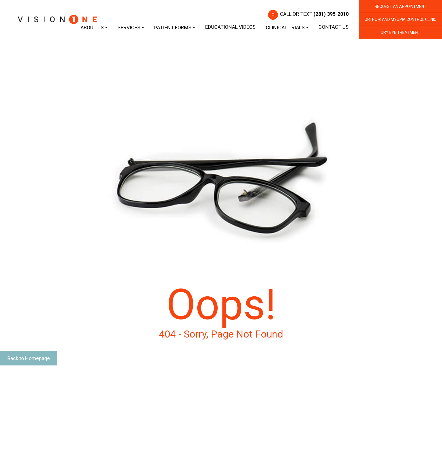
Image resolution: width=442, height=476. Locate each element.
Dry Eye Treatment (400, 32)
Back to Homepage (28, 358)
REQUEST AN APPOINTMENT (400, 6)
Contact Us (334, 27)
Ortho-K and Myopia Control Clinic (400, 19)
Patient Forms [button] (174, 27)
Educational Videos (230, 27)
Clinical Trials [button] (287, 27)
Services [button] (131, 27)
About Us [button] (94, 27)
